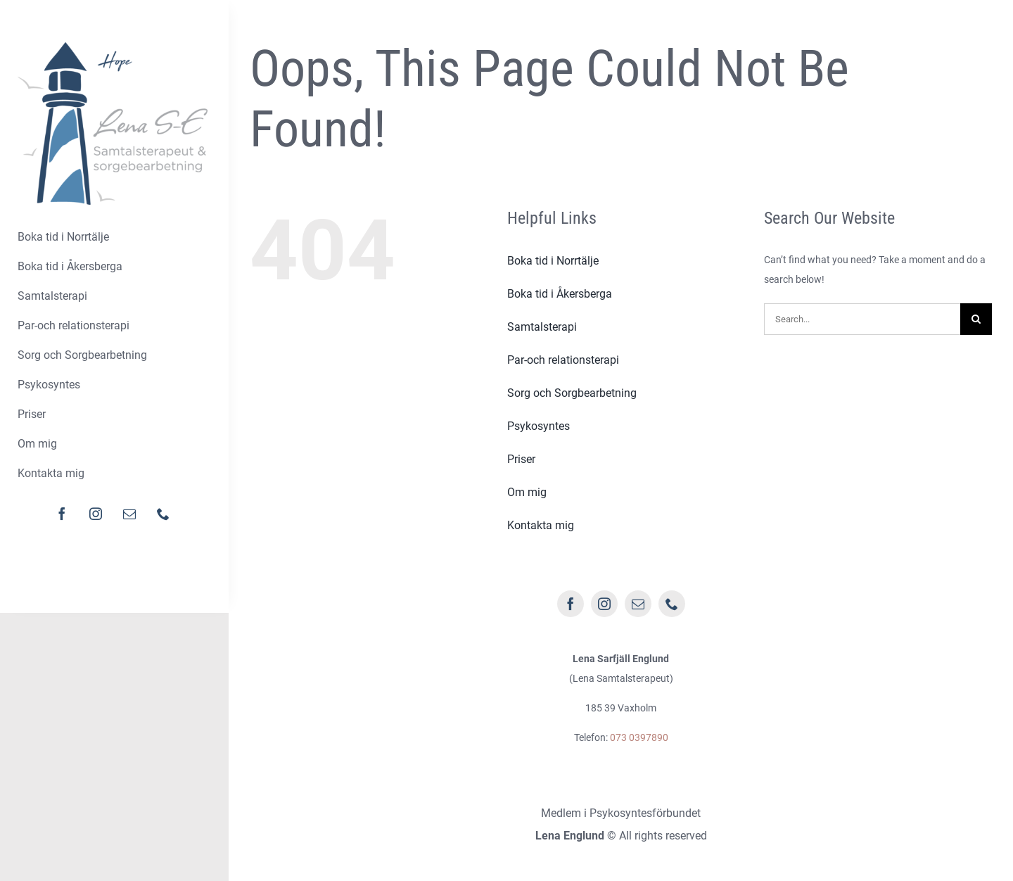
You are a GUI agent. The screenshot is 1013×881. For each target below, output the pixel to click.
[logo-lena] (113, 47)
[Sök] (976, 319)
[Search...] (862, 319)
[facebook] (62, 513)
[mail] (129, 513)
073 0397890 (639, 737)
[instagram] (95, 513)
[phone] (163, 513)
